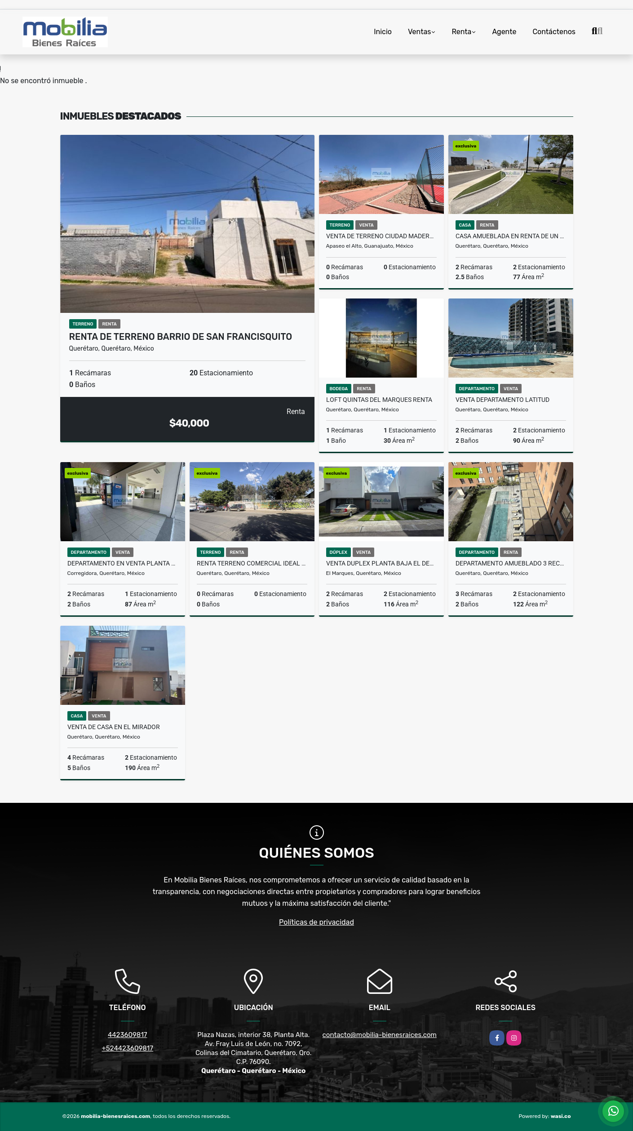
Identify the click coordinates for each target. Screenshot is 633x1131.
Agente (504, 31)
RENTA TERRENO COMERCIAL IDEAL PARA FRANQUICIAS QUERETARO (252, 563)
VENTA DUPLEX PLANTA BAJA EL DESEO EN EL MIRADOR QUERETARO (381, 563)
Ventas (419, 31)
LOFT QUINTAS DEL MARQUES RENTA (379, 399)
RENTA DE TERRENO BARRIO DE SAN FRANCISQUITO (180, 336)
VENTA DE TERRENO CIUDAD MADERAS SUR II (381, 236)
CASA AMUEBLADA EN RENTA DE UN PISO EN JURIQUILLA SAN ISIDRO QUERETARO (511, 236)
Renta (461, 31)
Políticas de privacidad (316, 922)
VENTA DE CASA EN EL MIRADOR (113, 726)
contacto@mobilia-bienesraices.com (380, 1035)
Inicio (383, 31)
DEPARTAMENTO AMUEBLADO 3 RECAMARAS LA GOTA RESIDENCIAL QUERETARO (511, 563)
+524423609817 (127, 1048)
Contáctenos (553, 31)
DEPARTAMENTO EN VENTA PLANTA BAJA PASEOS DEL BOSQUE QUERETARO (122, 563)
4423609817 (127, 1035)
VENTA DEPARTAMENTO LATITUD (502, 399)
